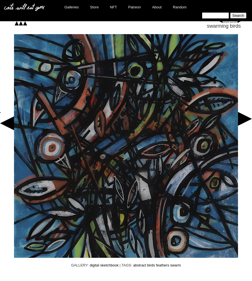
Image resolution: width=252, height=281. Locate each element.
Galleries (71, 7)
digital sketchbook (104, 265)
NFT (113, 7)
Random (179, 7)
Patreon (134, 7)
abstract (139, 265)
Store (94, 7)
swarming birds (224, 26)
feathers (162, 265)
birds (151, 265)
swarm (175, 265)
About (157, 7)
